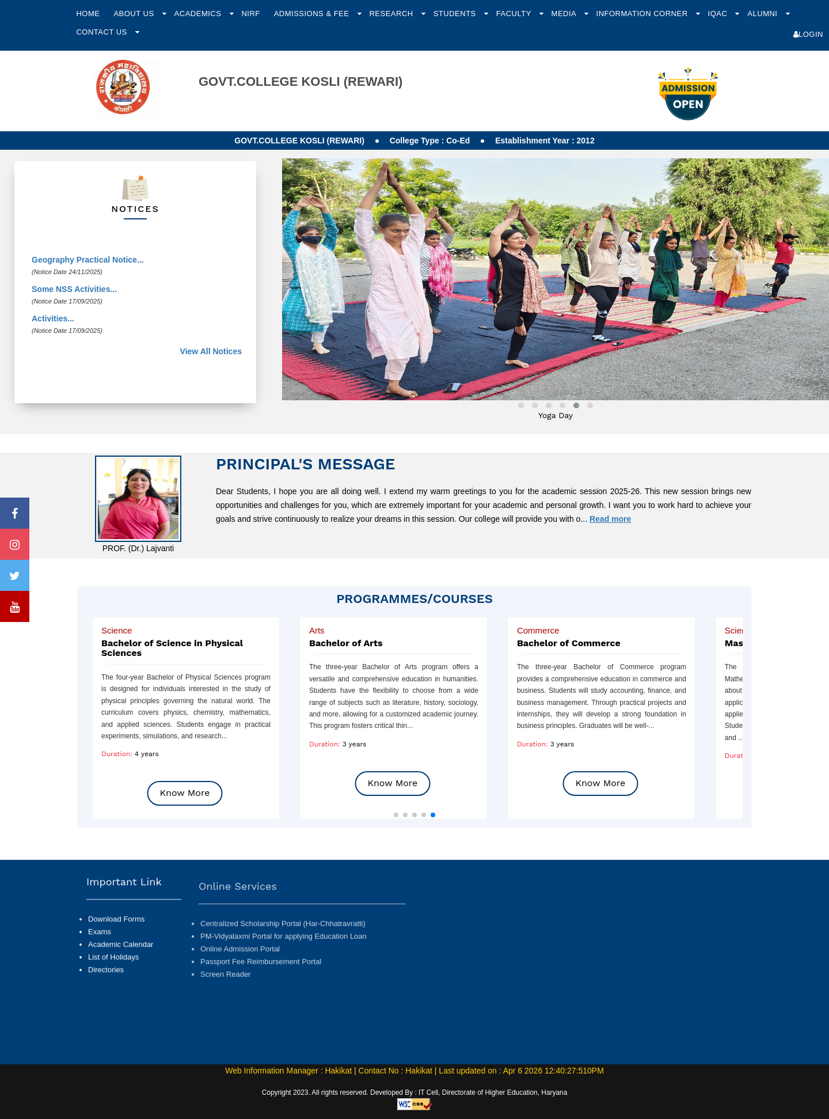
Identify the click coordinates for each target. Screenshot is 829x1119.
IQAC (719, 13)
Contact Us (102, 32)
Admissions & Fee (313, 13)
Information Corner (643, 13)
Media (565, 13)
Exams (99, 942)
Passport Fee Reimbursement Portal (260, 985)
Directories (106, 980)
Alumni (763, 13)
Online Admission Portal (240, 972)
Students (455, 13)
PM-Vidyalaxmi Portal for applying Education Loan (283, 959)
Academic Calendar (120, 955)
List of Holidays (113, 968)
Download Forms (116, 929)
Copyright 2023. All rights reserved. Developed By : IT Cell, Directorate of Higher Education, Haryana (415, 1092)
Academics (199, 13)
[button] (396, 815)
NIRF (250, 13)
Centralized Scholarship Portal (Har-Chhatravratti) (283, 947)
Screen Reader (225, 997)
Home (88, 13)
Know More (185, 792)
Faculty (515, 13)
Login (808, 34)
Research (392, 13)
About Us (134, 13)
